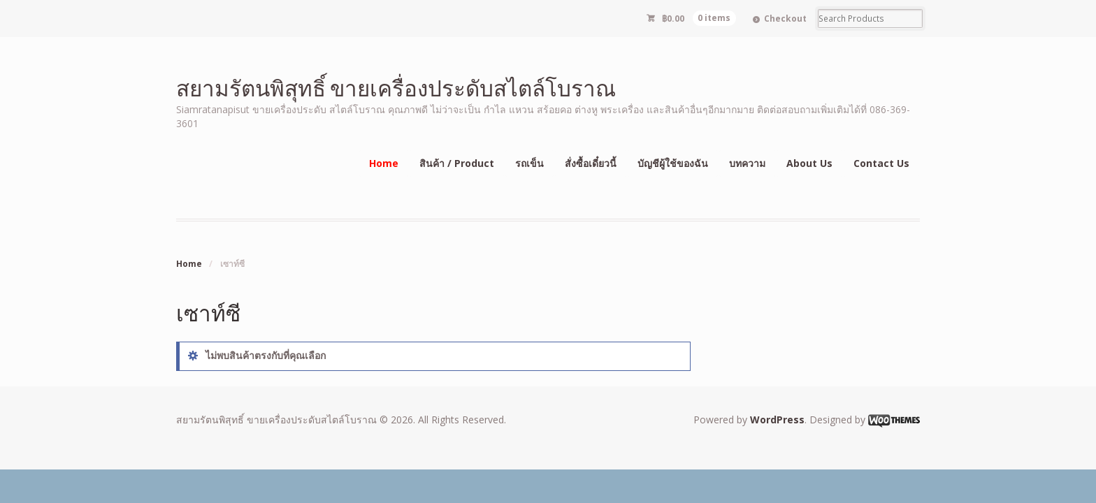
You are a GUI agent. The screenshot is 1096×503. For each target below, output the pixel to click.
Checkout (785, 18)
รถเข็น (529, 163)
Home (383, 163)
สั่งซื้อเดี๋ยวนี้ (590, 163)
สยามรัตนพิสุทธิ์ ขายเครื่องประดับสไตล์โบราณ (396, 88)
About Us (809, 163)
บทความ (747, 163)
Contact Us (881, 163)
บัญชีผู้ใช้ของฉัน (672, 163)
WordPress (777, 419)
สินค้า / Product (456, 163)
